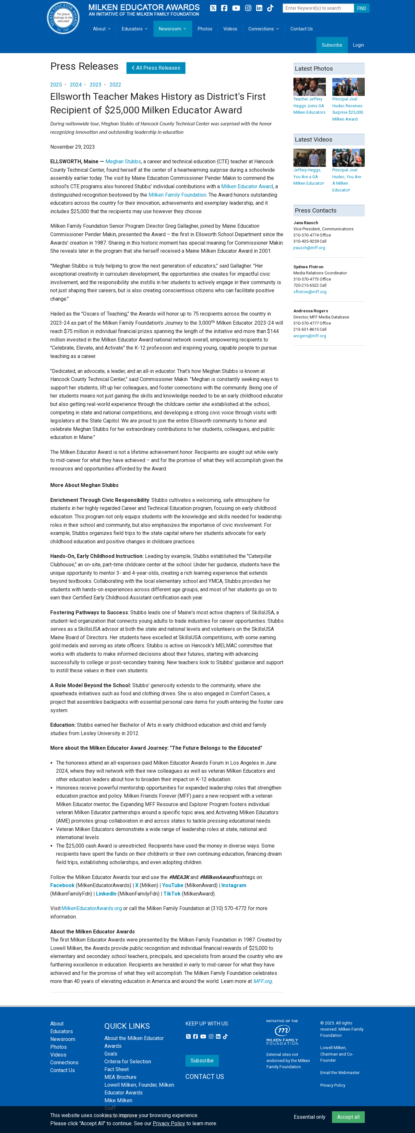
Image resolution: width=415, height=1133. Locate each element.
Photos (205, 28)
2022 (115, 85)
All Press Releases (156, 68)
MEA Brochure (120, 1077)
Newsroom (170, 28)
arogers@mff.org (309, 335)
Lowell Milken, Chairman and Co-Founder (336, 1053)
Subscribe (332, 45)
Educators (132, 28)
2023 (95, 85)
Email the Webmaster (340, 1072)
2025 (56, 85)
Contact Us (301, 28)
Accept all (348, 1117)
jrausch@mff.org (309, 247)
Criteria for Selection (127, 1061)
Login (358, 45)
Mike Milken (118, 1100)
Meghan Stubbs (123, 161)
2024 (76, 85)
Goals (110, 1054)
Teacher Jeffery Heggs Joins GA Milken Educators (309, 99)
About (99, 28)
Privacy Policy (332, 1085)
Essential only (310, 1117)
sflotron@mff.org (309, 291)
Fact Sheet (116, 1069)
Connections (261, 28)
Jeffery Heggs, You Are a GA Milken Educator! (309, 170)
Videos (230, 28)
